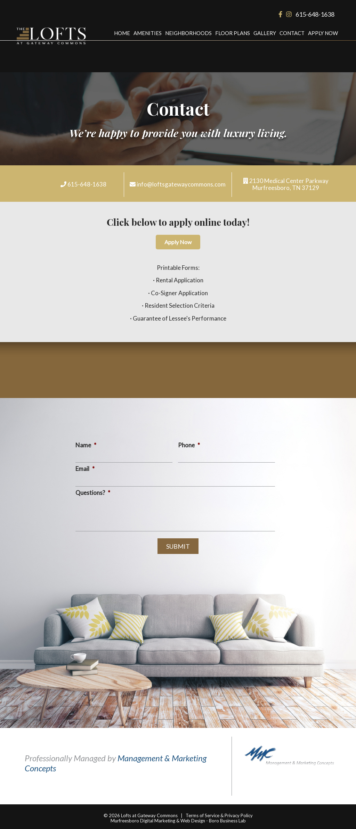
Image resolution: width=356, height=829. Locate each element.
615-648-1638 (315, 14)
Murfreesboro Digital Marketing (143, 820)
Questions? (92, 492)
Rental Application (179, 280)
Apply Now (323, 33)
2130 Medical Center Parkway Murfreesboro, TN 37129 (289, 184)
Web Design (192, 820)
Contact (292, 33)
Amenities (148, 33)
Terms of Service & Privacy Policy (219, 815)
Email (85, 468)
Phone (189, 445)
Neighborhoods (188, 33)
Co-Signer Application (179, 293)
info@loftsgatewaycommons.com (181, 184)
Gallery (264, 33)
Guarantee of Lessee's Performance (179, 318)
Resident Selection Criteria (180, 305)
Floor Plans (232, 33)
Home (122, 33)
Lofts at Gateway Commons (149, 815)
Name (85, 445)
